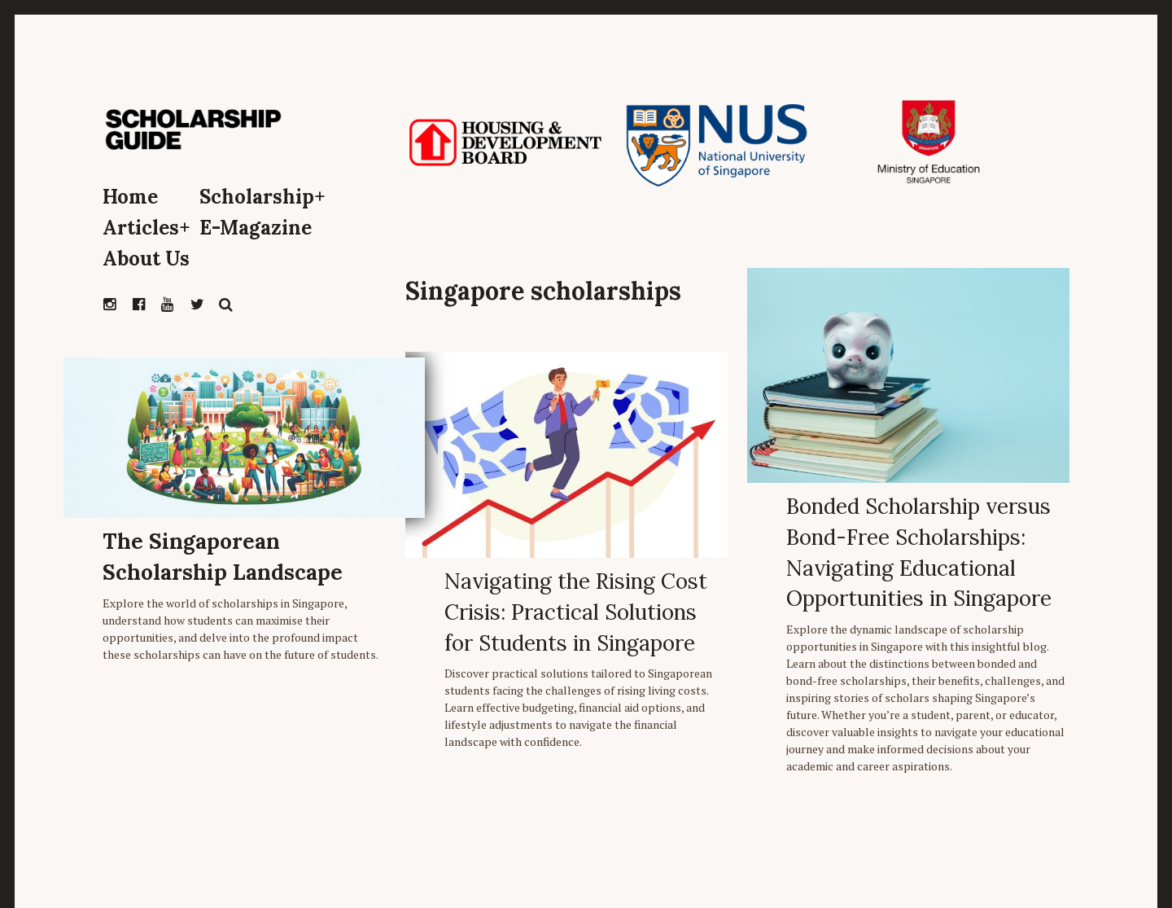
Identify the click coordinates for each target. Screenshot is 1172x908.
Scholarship (262, 196)
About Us (146, 258)
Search (226, 304)
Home (130, 196)
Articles (146, 227)
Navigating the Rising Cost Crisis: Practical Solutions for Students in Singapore (575, 612)
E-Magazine (255, 227)
